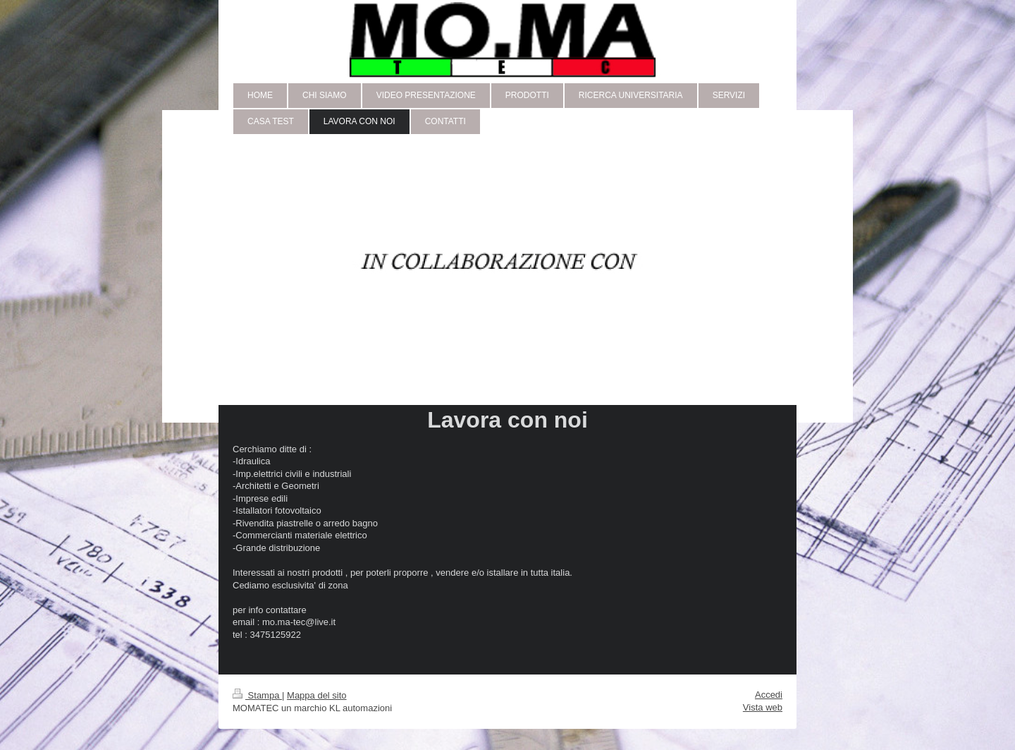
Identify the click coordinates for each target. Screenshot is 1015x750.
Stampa (257, 695)
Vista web (762, 707)
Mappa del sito (317, 695)
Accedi (768, 694)
